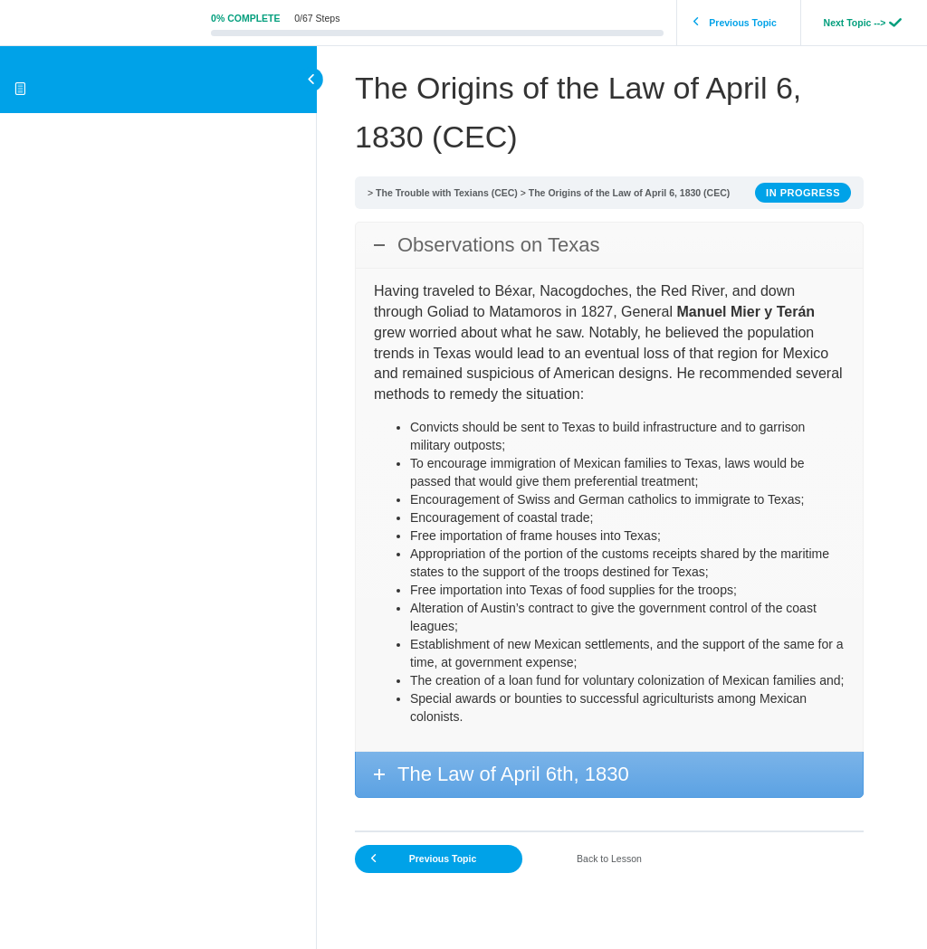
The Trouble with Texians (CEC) (447, 192)
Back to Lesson (609, 858)
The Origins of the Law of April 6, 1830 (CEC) (629, 192)
